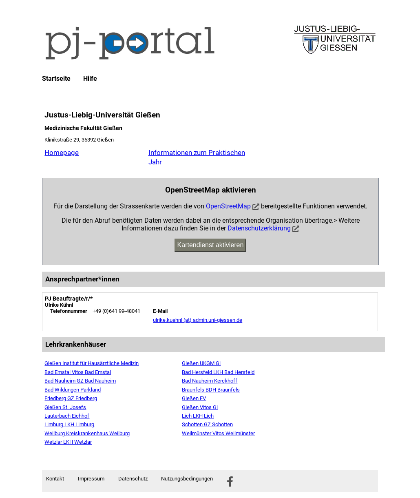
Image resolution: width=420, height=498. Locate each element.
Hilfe (90, 78)
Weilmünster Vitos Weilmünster (218, 433)
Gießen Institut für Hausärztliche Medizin (91, 363)
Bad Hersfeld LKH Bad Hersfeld (218, 372)
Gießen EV (194, 398)
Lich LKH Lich (198, 416)
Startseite (56, 78)
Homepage (61, 152)
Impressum (91, 479)
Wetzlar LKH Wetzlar (68, 442)
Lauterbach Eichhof (66, 416)
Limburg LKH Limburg (69, 424)
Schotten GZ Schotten (207, 424)
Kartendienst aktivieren (210, 244)
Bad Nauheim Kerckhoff (209, 381)
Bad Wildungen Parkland (72, 390)
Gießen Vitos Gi (200, 407)
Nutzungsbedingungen (187, 479)
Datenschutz (133, 479)
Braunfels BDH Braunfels (211, 390)
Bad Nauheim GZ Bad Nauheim (80, 381)
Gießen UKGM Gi (201, 363)
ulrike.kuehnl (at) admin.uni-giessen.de (197, 320)
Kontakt (55, 479)
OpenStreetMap (228, 206)
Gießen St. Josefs (65, 407)
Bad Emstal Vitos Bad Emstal (77, 372)
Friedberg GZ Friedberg (70, 398)
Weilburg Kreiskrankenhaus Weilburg (87, 433)
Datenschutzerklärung (259, 228)
